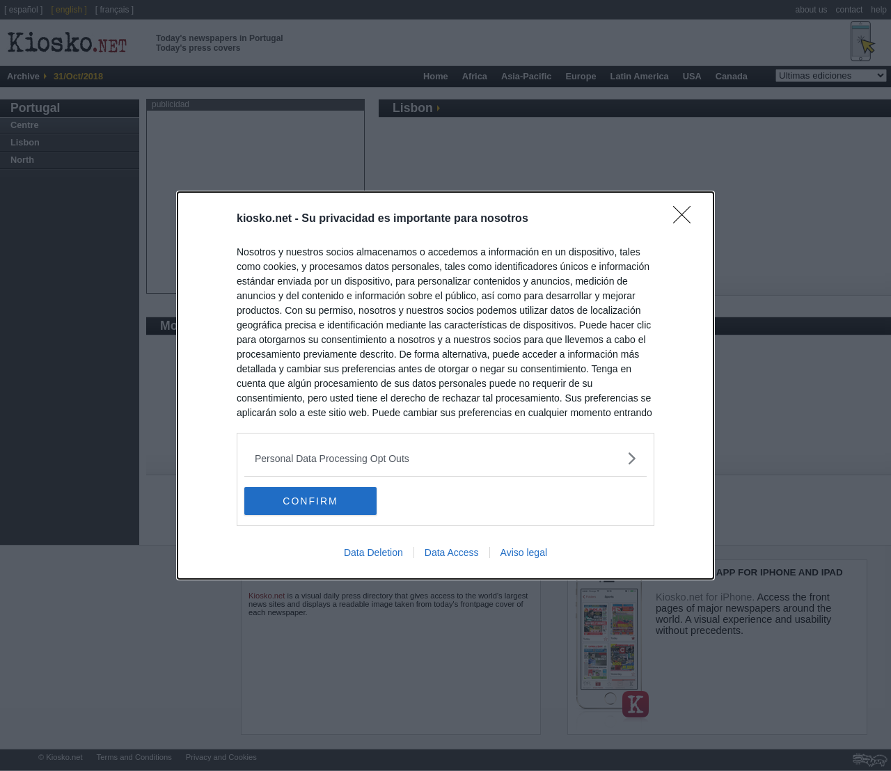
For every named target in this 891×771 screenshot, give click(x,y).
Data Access (452, 552)
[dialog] (445, 385)
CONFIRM (310, 500)
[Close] (686, 219)
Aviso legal (523, 552)
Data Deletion (373, 552)
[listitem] (445, 458)
